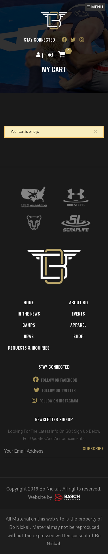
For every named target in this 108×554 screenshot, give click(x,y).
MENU (95, 6)
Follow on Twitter (54, 390)
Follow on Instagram (54, 401)
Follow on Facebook (54, 380)
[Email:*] (54, 451)
